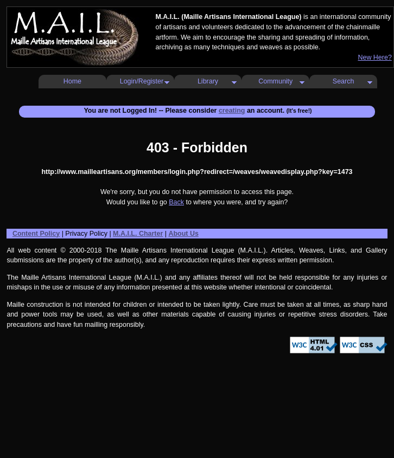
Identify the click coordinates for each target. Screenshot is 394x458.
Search (343, 81)
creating (232, 110)
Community (275, 81)
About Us (183, 233)
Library (208, 81)
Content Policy (36, 233)
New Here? (374, 57)
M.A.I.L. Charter (138, 233)
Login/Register (141, 81)
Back (176, 202)
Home (72, 81)
